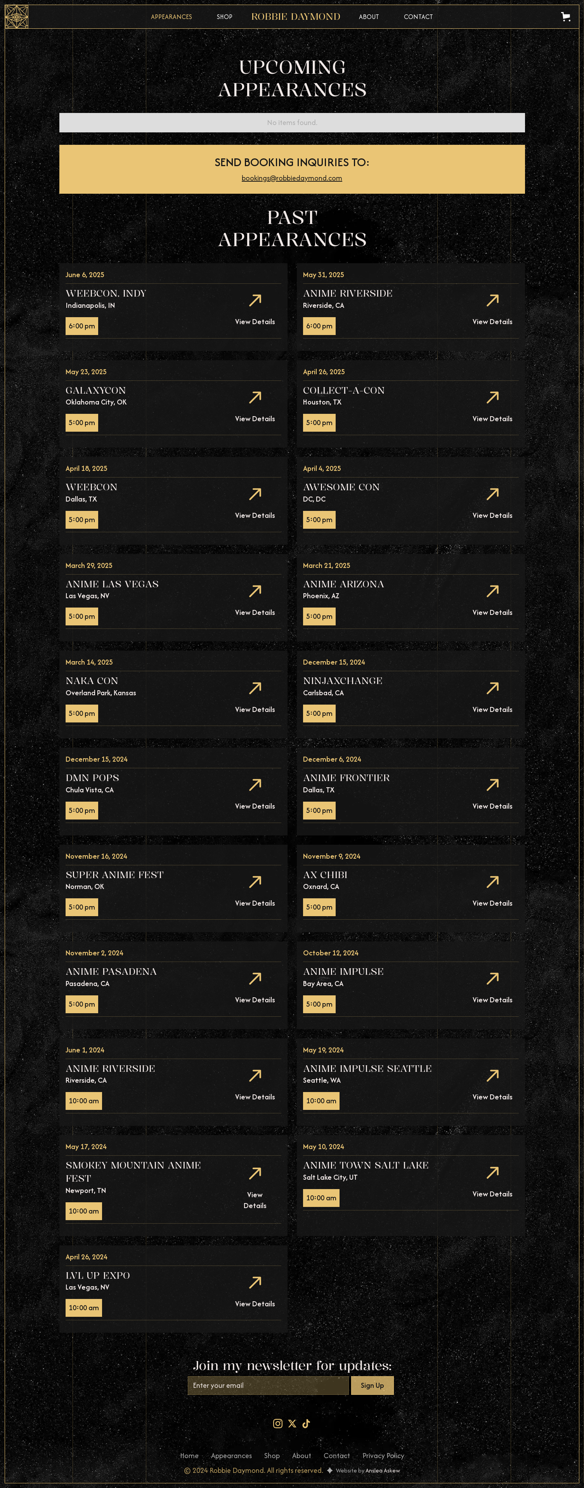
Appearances (171, 16)
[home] (295, 16)
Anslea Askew (383, 1470)
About (369, 16)
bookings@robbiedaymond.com (292, 178)
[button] (567, 16)
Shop (224, 16)
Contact (418, 16)
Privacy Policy (383, 1455)
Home (189, 1455)
